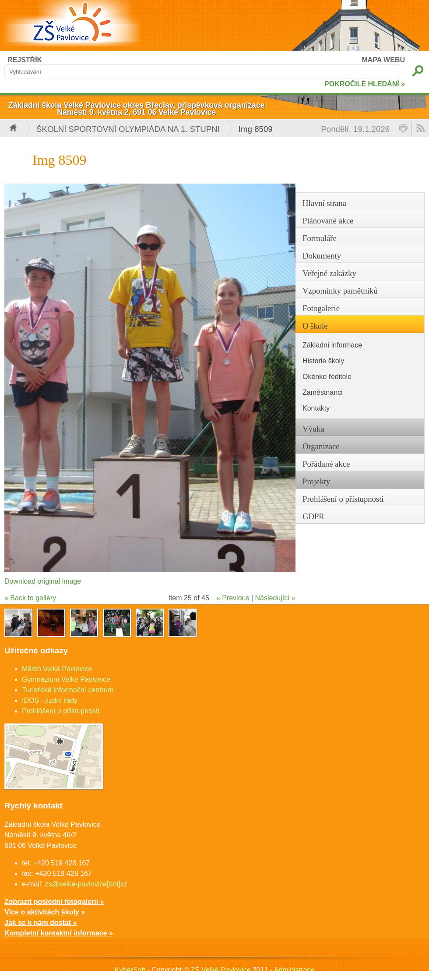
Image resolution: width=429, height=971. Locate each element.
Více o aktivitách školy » (44, 912)
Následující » (275, 598)
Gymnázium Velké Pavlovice (66, 679)
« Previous (233, 598)
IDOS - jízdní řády (49, 700)
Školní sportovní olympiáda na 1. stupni (128, 129)
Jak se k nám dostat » (40, 922)
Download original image (42, 581)
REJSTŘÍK (24, 60)
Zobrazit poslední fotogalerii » (54, 901)
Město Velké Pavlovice (57, 669)
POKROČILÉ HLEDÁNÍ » (364, 84)
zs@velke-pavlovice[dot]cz (86, 884)
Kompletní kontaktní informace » (58, 933)
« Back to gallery (30, 598)
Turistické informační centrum (67, 690)
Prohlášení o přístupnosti (60, 711)
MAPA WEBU (383, 60)
